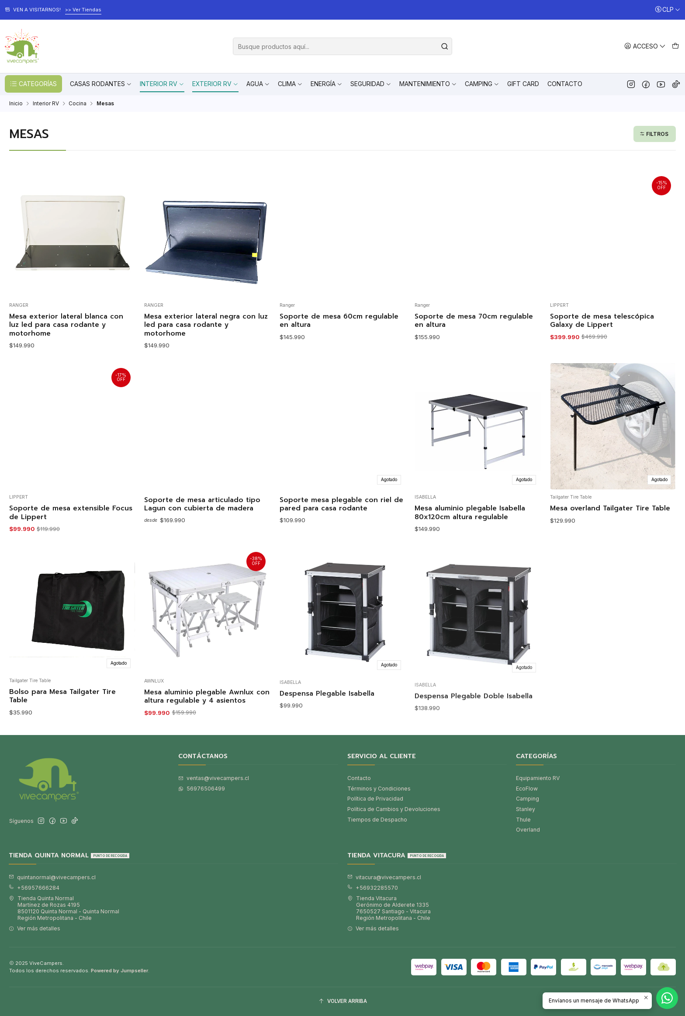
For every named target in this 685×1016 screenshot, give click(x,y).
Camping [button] (482, 83)
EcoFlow (527, 788)
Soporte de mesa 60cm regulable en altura (339, 321)
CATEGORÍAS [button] (33, 84)
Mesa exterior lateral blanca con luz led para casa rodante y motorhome (66, 325)
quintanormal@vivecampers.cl (52, 877)
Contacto (564, 83)
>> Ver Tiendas (83, 10)
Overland (528, 829)
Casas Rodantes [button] (101, 83)
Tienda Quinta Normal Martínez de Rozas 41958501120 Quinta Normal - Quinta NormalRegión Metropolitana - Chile (64, 908)
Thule (523, 819)
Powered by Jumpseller (119, 970)
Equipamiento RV (538, 778)
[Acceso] (645, 46)
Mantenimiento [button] (428, 83)
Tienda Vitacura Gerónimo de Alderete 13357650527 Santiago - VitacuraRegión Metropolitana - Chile (389, 908)
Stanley (525, 809)
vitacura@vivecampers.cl (384, 877)
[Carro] (675, 46)
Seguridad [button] (370, 83)
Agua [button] (258, 83)
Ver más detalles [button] (34, 928)
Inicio (16, 103)
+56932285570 (372, 887)
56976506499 (201, 788)
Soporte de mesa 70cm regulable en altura (474, 321)
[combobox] (342, 46)
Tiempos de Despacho (377, 819)
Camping (527, 798)
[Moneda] (667, 10)
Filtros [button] (654, 134)
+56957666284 (34, 887)
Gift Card (523, 83)
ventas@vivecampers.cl (213, 778)
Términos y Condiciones (379, 788)
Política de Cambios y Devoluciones (393, 809)
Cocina (77, 103)
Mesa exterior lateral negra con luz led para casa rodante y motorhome (206, 325)
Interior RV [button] (162, 83)
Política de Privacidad (375, 798)
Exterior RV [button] (215, 83)
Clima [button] (290, 83)
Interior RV (46, 103)
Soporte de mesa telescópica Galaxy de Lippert (602, 321)
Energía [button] (326, 83)
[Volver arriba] (342, 1001)
